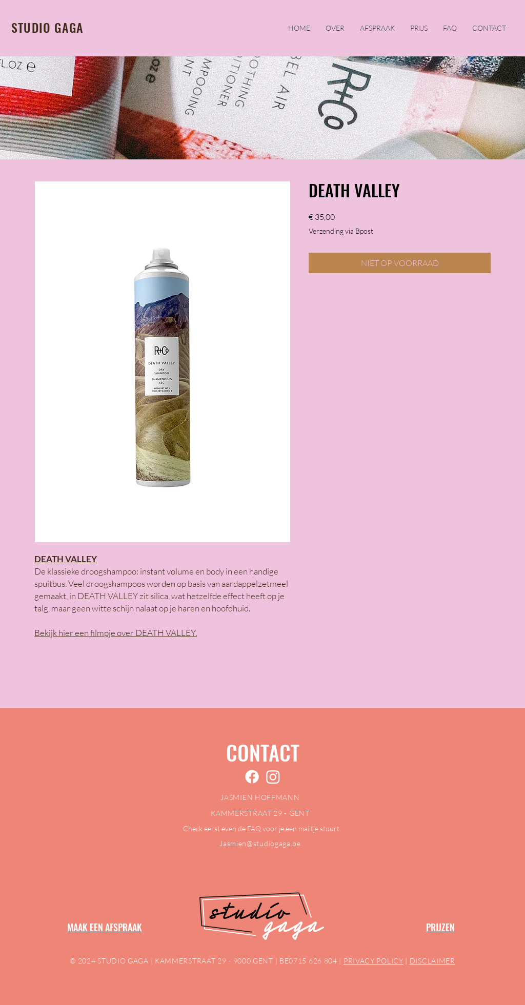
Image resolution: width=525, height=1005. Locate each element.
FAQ (254, 828)
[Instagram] (273, 777)
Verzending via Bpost (341, 231)
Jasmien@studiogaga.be (260, 843)
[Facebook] (252, 777)
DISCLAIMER (432, 960)
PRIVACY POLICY (373, 960)
